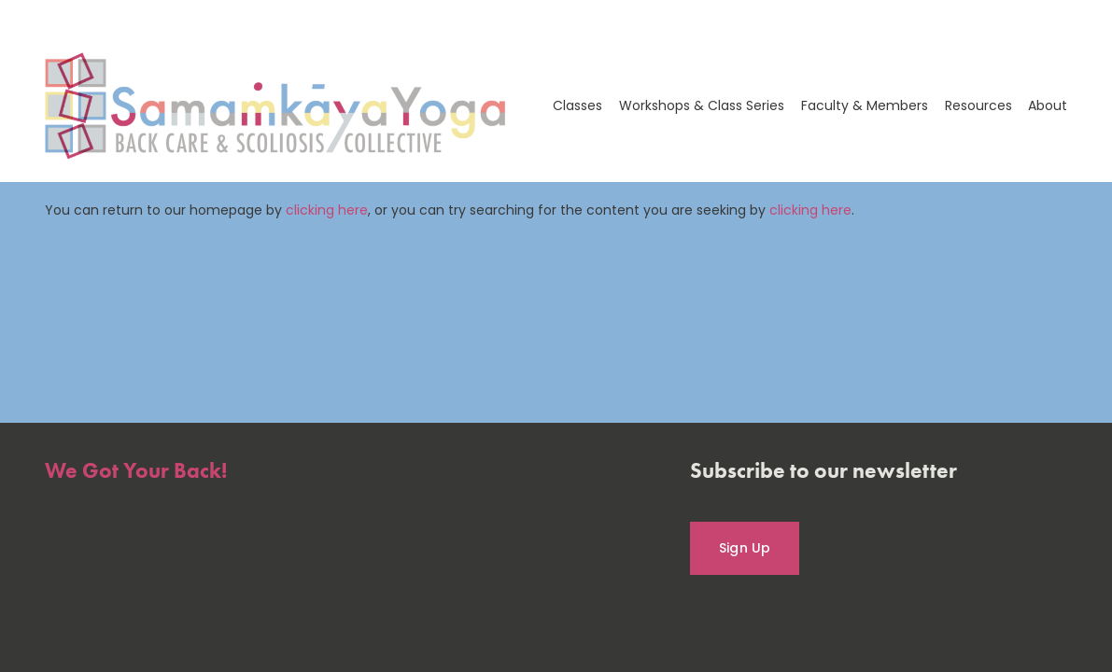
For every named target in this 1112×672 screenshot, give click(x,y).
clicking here (327, 210)
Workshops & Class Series (701, 105)
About (1047, 105)
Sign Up (745, 548)
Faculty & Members (864, 105)
